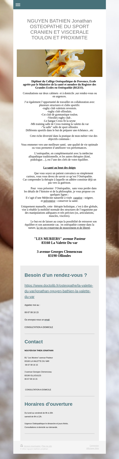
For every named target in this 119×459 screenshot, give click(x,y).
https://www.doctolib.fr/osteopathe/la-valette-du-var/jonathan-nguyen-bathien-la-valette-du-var (59, 291)
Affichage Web (92, 448)
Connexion (94, 445)
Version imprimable (30, 446)
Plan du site (47, 446)
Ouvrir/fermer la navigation (59, 4)
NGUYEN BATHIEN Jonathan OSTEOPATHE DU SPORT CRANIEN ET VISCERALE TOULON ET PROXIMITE (59, 29)
